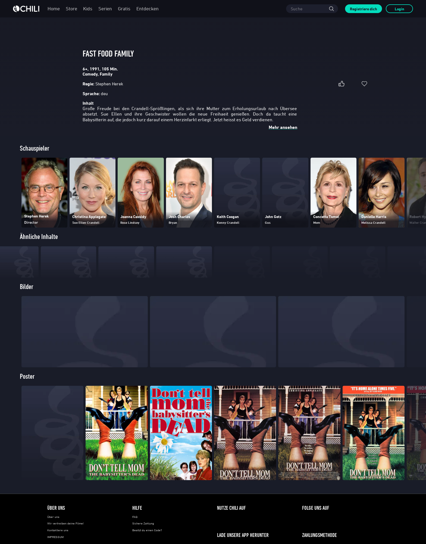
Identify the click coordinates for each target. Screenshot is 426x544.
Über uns (53, 528)
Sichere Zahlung (143, 534)
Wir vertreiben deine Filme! (65, 534)
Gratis (124, 8)
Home (54, 8)
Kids (87, 8)
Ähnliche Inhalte (39, 237)
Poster (27, 388)
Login (399, 9)
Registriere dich (363, 9)
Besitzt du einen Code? (147, 541)
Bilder (26, 298)
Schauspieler (34, 149)
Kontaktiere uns (57, 541)
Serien (105, 8)
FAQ (134, 528)
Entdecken (147, 8)
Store (71, 8)
